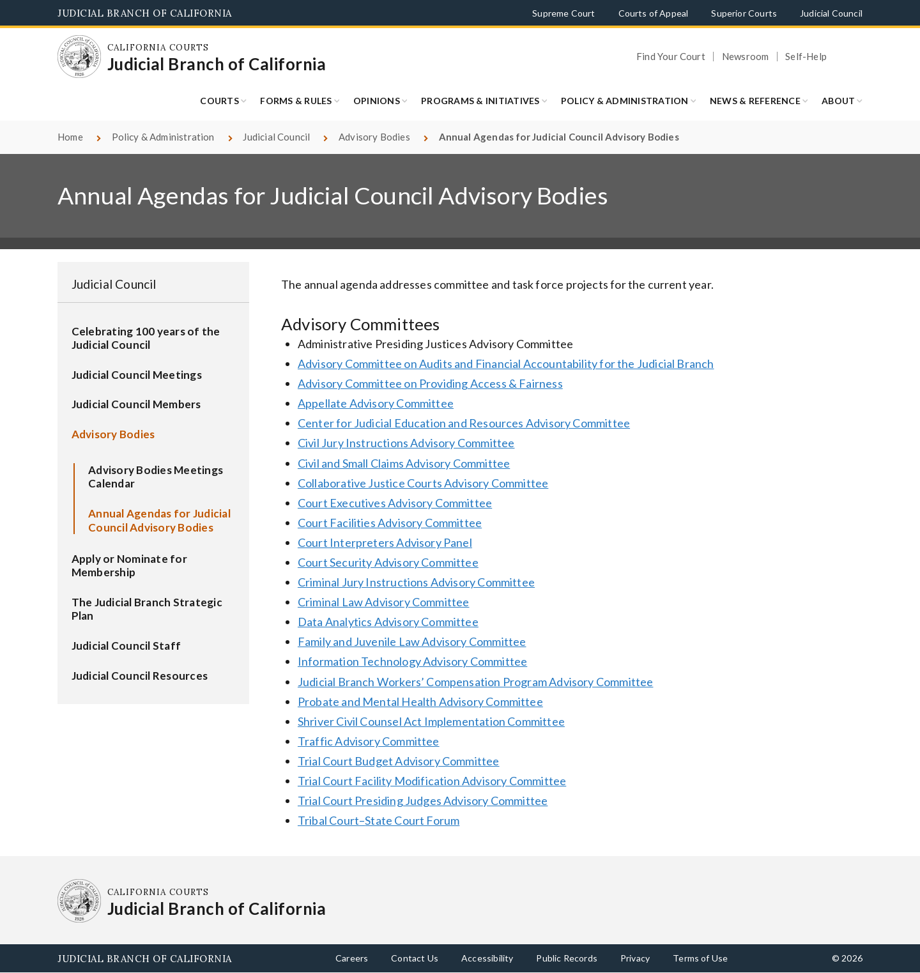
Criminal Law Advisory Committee (384, 602)
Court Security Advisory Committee (388, 562)
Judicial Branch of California (144, 13)
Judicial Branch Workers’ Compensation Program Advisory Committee (476, 682)
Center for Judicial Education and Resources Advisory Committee (464, 423)
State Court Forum (412, 820)
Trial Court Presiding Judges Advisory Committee (423, 800)
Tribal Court (328, 820)
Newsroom (745, 56)
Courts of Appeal (653, 13)
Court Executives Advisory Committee (395, 503)
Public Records (566, 958)
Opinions (376, 100)
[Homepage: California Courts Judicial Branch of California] (79, 57)
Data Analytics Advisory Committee (388, 622)
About (838, 100)
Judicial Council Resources (140, 675)
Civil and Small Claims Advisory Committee (404, 463)
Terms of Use (700, 958)
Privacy (635, 958)
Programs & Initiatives (480, 100)
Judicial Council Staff (126, 645)
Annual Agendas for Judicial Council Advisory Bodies (159, 520)
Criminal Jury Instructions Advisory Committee (416, 582)
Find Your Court (670, 56)
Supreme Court (563, 13)
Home (70, 136)
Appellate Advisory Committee (376, 403)
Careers (351, 958)
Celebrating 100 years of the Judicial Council (146, 338)
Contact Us (414, 958)
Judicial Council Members (136, 404)
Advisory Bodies (374, 136)
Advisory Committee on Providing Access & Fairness (430, 383)
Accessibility (487, 958)
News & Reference (755, 100)
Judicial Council (831, 13)
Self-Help (806, 56)
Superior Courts (744, 13)
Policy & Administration (625, 100)
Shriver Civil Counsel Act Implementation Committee (431, 721)
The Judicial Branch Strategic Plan (147, 609)
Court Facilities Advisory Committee (390, 523)
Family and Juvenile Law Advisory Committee (412, 641)
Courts (219, 100)
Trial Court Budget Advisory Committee (399, 761)
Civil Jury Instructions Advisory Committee (406, 443)
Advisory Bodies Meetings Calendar (155, 477)
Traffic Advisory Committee (369, 741)
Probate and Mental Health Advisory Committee (420, 701)
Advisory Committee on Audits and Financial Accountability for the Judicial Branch (506, 363)
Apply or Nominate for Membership (129, 565)
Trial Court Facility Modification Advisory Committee (432, 781)
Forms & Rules (296, 100)
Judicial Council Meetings (137, 374)
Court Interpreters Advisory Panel (385, 542)
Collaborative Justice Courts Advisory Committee (423, 483)
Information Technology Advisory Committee (412, 661)
